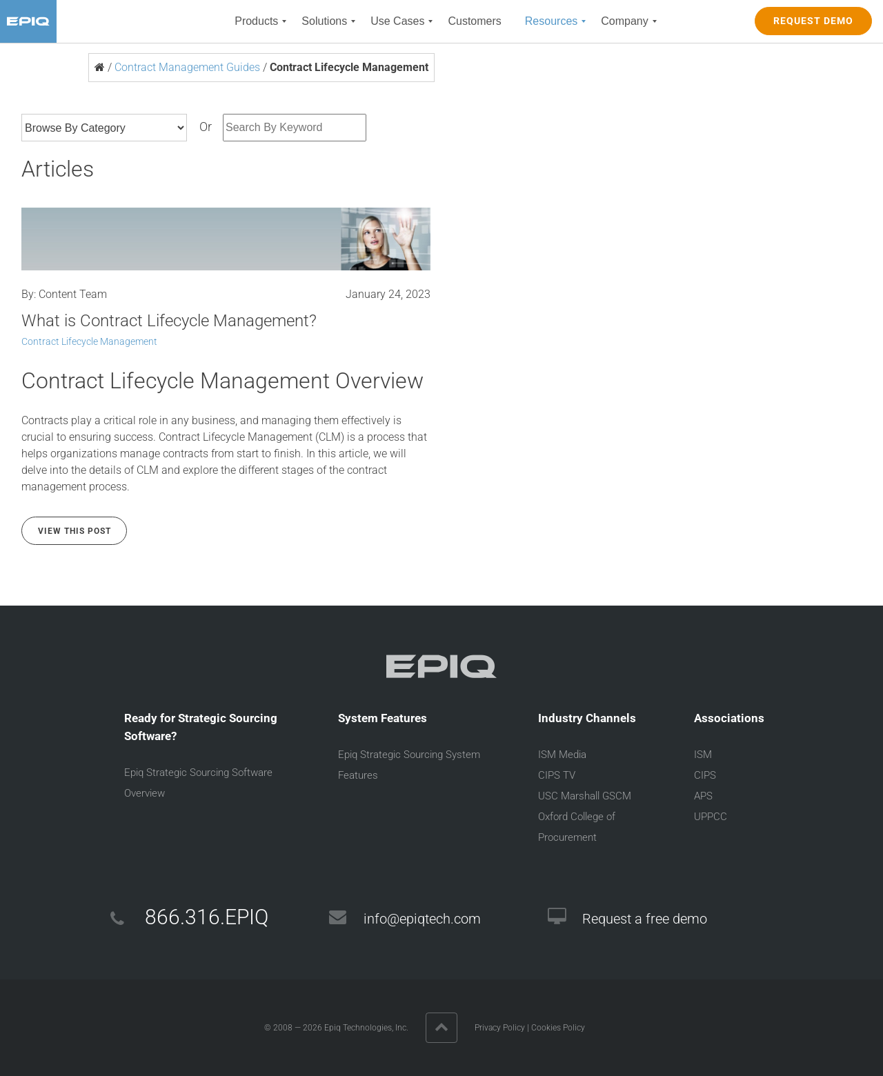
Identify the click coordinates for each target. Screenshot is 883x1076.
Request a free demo (644, 918)
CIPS (705, 775)
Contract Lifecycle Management (89, 341)
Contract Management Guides (187, 67)
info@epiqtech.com (422, 918)
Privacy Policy (500, 1028)
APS (703, 796)
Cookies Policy (558, 1028)
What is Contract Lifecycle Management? (169, 320)
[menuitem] (256, 21)
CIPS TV (556, 775)
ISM (703, 754)
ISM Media (562, 754)
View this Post (74, 531)
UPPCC (710, 816)
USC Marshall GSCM (584, 796)
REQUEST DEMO (813, 20)
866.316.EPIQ (206, 917)
